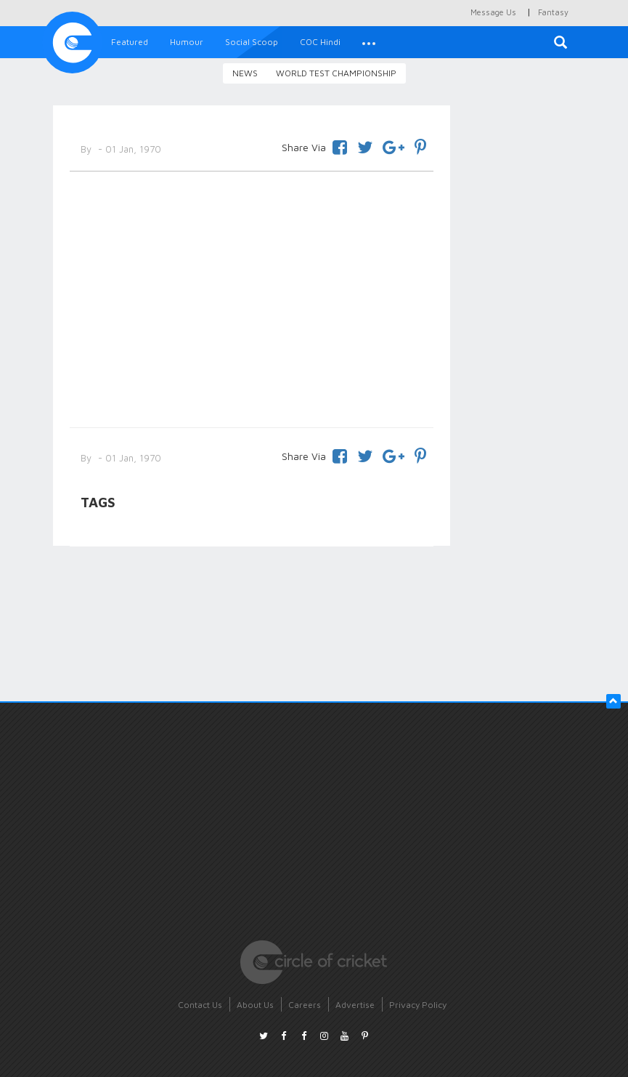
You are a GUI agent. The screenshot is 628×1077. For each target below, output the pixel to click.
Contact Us (200, 1004)
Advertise (355, 1004)
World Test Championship (336, 73)
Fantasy (553, 12)
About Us (255, 1004)
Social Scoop (251, 41)
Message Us (493, 12)
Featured (129, 41)
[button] (368, 42)
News (245, 73)
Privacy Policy (417, 1004)
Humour (186, 41)
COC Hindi (320, 41)
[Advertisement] (252, 296)
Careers (304, 1004)
